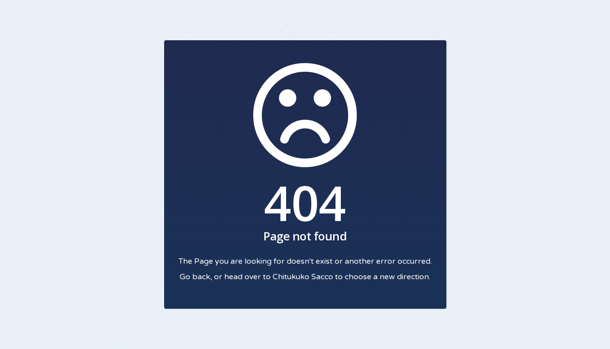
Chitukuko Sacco (303, 277)
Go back (195, 277)
